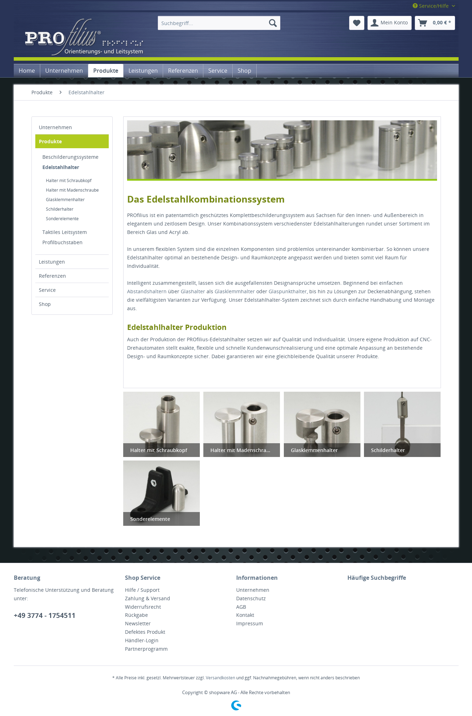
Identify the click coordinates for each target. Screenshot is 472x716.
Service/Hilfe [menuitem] (431, 5)
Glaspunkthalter (288, 291)
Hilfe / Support (142, 589)
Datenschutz (251, 598)
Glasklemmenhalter (65, 200)
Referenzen (52, 275)
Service (47, 290)
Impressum (249, 623)
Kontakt (245, 615)
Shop (45, 304)
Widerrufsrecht (143, 606)
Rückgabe (136, 615)
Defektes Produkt (145, 631)
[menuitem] (219, 23)
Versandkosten (220, 678)
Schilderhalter (59, 209)
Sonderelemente (62, 219)
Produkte (50, 141)
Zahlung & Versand (147, 598)
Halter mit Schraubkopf (68, 180)
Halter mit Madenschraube (72, 190)
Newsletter (138, 623)
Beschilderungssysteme (70, 157)
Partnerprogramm (146, 648)
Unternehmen (55, 127)
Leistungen (52, 261)
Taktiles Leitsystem (64, 232)
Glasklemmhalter (235, 291)
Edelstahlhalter (60, 167)
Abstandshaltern (147, 291)
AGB (241, 606)
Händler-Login (142, 640)
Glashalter (193, 291)
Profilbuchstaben (62, 242)
